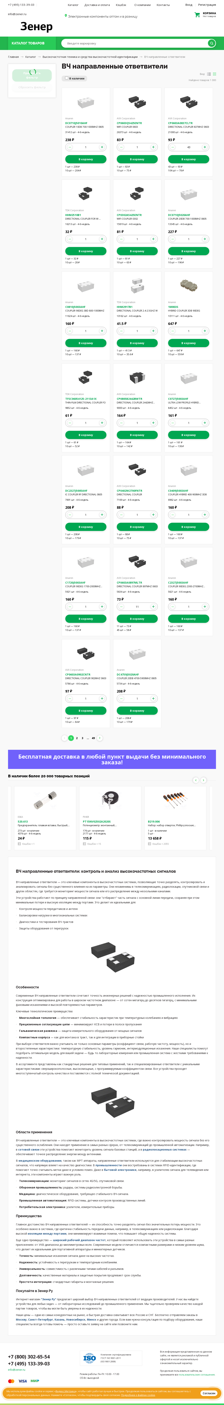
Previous (196, 780)
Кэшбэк (121, 5)
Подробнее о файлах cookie (138, 1395)
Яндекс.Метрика (66, 1391)
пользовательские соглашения (197, 1374)
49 (93, 738)
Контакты (163, 5)
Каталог (73, 5)
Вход (188, 5)
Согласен (209, 1393)
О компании (142, 5)
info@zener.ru (17, 14)
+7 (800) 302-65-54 (29, 1356)
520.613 (23, 821)
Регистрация (207, 5)
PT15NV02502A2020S (97, 821)
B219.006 (154, 821)
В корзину (86, 159)
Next (203, 780)
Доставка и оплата (97, 5)
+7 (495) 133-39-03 (21, 5)
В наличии (76, 78)
